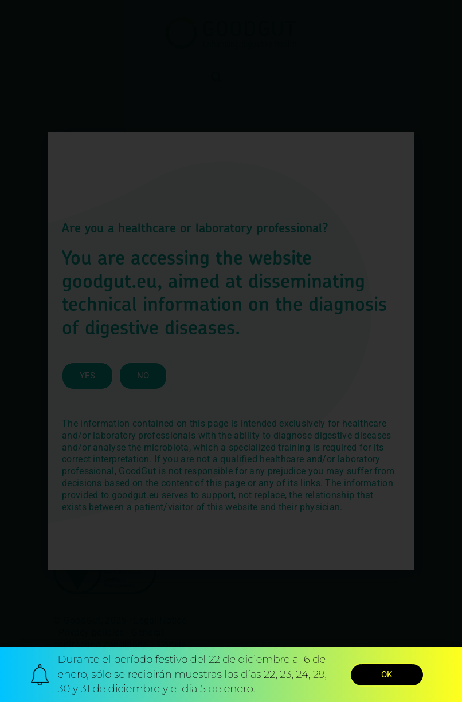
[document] (231, 351)
